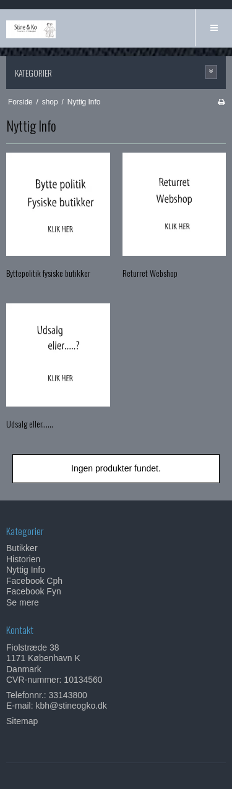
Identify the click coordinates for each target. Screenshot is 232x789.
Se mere (22, 602)
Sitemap (22, 721)
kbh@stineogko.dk (70, 706)
